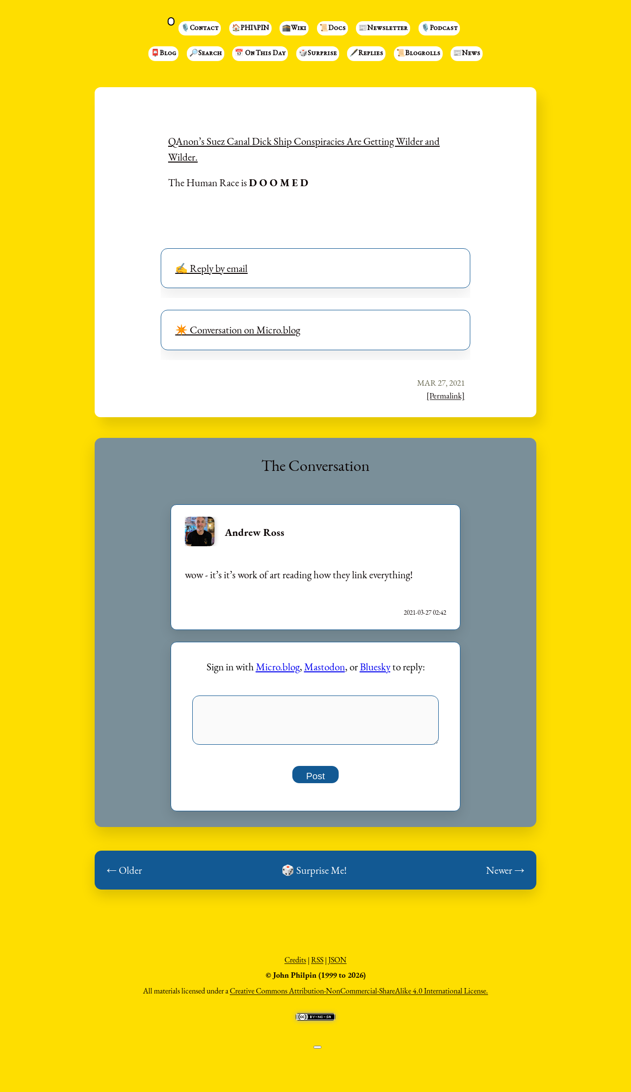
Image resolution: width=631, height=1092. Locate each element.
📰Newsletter (383, 28)
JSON (337, 965)
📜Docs (332, 28)
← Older (124, 875)
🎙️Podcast (439, 28)
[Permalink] (445, 395)
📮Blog (163, 53)
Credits (295, 965)
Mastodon (324, 666)
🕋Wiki (294, 28)
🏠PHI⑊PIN (250, 28)
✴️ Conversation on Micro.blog (237, 329)
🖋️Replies (366, 53)
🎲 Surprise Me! (314, 875)
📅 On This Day (260, 53)
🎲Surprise (318, 53)
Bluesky (375, 666)
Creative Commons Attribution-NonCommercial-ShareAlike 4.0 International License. (359, 996)
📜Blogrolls (418, 53)
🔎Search (205, 53)
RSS (317, 965)
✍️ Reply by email (211, 268)
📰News (466, 53)
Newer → (505, 875)
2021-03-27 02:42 (425, 612)
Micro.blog (278, 666)
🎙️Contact (199, 28)
